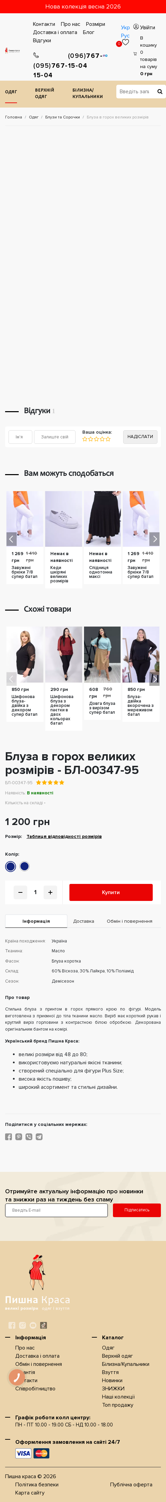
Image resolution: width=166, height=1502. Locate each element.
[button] (154, 539)
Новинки (112, 1380)
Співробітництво (35, 1388)
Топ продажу (117, 1405)
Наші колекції (118, 1396)
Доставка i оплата (55, 32)
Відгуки (42, 40)
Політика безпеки (37, 1484)
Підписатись (136, 1210)
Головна (13, 117)
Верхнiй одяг (44, 94)
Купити (111, 892)
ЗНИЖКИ (113, 1388)
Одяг (11, 92)
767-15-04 (50, 65)
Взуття (110, 1372)
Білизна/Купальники (87, 94)
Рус (125, 35)
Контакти (44, 24)
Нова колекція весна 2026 (83, 6)
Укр (125, 27)
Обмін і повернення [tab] (129, 921)
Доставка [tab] (83, 921)
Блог (89, 32)
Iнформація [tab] (36, 921)
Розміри (95, 24)
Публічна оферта (131, 1484)
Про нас (70, 24)
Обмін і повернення (38, 1364)
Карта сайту (30, 1492)
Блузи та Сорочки (62, 117)
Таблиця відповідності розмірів (64, 836)
